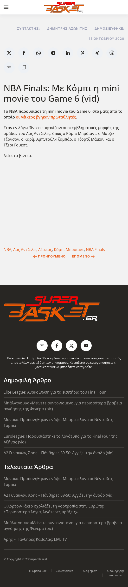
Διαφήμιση (90, 571)
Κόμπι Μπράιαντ (69, 249)
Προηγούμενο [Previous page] (49, 256)
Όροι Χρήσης (115, 571)
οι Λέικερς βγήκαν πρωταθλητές (46, 117)
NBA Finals (95, 249)
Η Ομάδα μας (37, 571)
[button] (6, 7)
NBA (7, 249)
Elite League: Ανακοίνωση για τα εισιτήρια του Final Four (55, 392)
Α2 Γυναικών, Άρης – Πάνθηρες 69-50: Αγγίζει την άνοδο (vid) (59, 452)
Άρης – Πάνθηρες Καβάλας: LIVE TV (35, 539)
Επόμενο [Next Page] (83, 256)
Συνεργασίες (64, 571)
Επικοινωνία (116, 575)
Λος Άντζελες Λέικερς (32, 249)
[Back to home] (64, 7)
